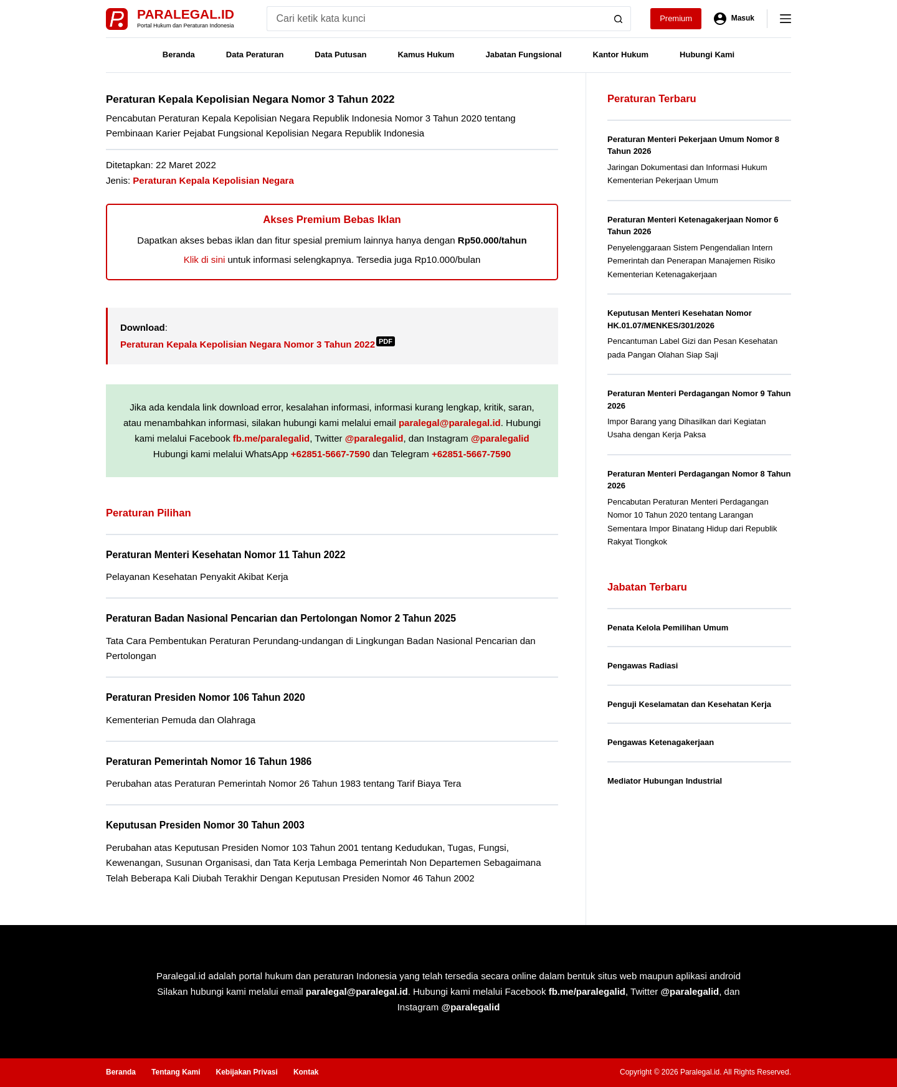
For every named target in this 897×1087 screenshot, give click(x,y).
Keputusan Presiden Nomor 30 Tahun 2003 (205, 825)
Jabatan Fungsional (523, 54)
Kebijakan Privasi (246, 1072)
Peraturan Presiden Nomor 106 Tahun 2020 (205, 697)
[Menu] (785, 18)
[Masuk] (734, 18)
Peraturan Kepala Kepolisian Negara (213, 180)
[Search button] (618, 18)
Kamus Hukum (425, 54)
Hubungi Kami (707, 54)
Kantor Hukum (621, 54)
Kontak (306, 1072)
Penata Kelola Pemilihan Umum (667, 627)
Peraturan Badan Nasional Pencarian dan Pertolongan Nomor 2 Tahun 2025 (281, 618)
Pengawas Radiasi (642, 665)
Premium (676, 18)
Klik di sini (204, 259)
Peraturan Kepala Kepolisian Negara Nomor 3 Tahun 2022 (257, 344)
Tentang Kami (175, 1072)
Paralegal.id (185, 14)
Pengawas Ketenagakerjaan (660, 742)
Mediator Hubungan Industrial (664, 781)
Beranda (179, 54)
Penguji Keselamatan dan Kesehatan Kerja (689, 704)
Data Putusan (340, 54)
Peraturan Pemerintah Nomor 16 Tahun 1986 (208, 761)
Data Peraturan (254, 54)
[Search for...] (436, 18)
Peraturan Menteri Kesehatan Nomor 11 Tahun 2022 (225, 554)
